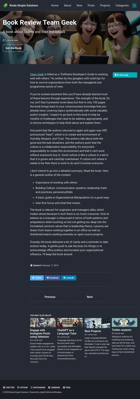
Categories (122, 5)
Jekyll (42, 392)
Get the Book (13, 48)
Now (79, 5)
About (67, 5)
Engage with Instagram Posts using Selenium (40, 333)
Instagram (37, 387)
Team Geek (37, 74)
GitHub (22, 387)
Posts (91, 5)
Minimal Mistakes (54, 392)
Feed (66, 387)
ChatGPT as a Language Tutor (67, 332)
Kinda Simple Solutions (24, 5)
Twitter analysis (121, 330)
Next (90, 297)
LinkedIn (54, 387)
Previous (50, 297)
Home (55, 5)
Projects (105, 5)
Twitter (8, 387)
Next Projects (93, 331)
